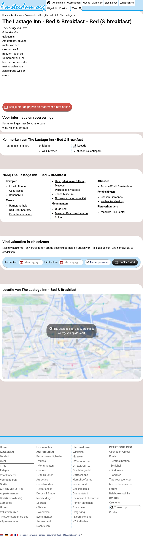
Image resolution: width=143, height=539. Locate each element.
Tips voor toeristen (120, 479)
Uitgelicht (52, 8)
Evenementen (127, 2)
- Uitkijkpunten (44, 475)
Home (3, 447)
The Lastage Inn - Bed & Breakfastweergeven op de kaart (71, 331)
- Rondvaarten (44, 484)
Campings (6, 502)
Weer (74, 8)
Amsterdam (59, 2)
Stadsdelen (79, 507)
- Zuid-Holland (81, 521)
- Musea (41, 461)
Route (112, 456)
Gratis (3, 484)
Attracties (97, 2)
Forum (113, 489)
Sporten (41, 502)
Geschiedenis (81, 489)
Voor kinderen (8, 475)
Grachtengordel (82, 470)
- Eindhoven (116, 470)
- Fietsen (41, 507)
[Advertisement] (71, 162)
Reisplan (5, 470)
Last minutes (44, 447)
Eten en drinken (82, 447)
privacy (42, 535)
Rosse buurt (80, 484)
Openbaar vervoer (119, 451)
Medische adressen (121, 484)
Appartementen (9, 493)
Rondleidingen (44, 498)
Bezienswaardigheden (49, 456)
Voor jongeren (8, 479)
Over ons (114, 502)
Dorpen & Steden (46, 493)
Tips (3, 465)
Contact (114, 512)
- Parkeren (115, 475)
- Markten (78, 456)
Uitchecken (51, 262)
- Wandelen (43, 512)
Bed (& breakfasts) (11, 498)
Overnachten (74, 2)
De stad (4, 456)
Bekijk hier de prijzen (37, 107)
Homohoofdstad (82, 479)
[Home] (48, 3)
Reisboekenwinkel (120, 493)
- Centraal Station (119, 461)
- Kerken (41, 470)
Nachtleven (43, 526)
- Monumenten (45, 465)
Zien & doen (111, 2)
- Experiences (44, 489)
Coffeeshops (80, 475)
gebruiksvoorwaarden (28, 535)
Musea (86, 2)
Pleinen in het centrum (86, 498)
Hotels (4, 507)
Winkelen (78, 452)
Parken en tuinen (83, 502)
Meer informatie (18, 127)
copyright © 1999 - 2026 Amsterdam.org (63, 535)
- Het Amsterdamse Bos (14, 516)
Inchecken (11, 262)
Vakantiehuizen (9, 512)
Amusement (43, 521)
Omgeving (79, 512)
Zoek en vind (125, 262)
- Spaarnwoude (9, 521)
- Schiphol (115, 465)
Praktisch (64, 8)
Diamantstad (80, 493)
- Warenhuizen (81, 461)
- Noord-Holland (82, 516)
